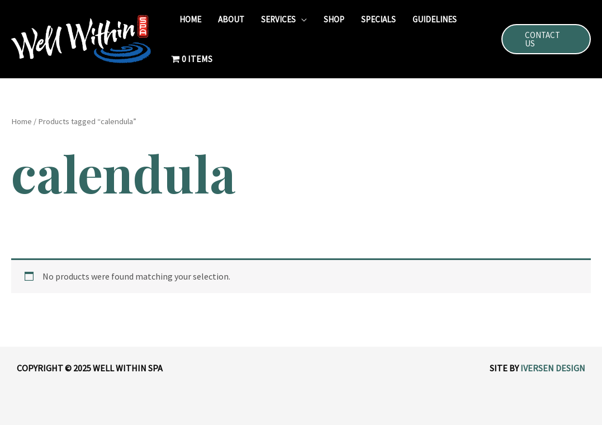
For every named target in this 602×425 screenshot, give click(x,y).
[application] (301, 19)
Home (21, 121)
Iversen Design (552, 368)
